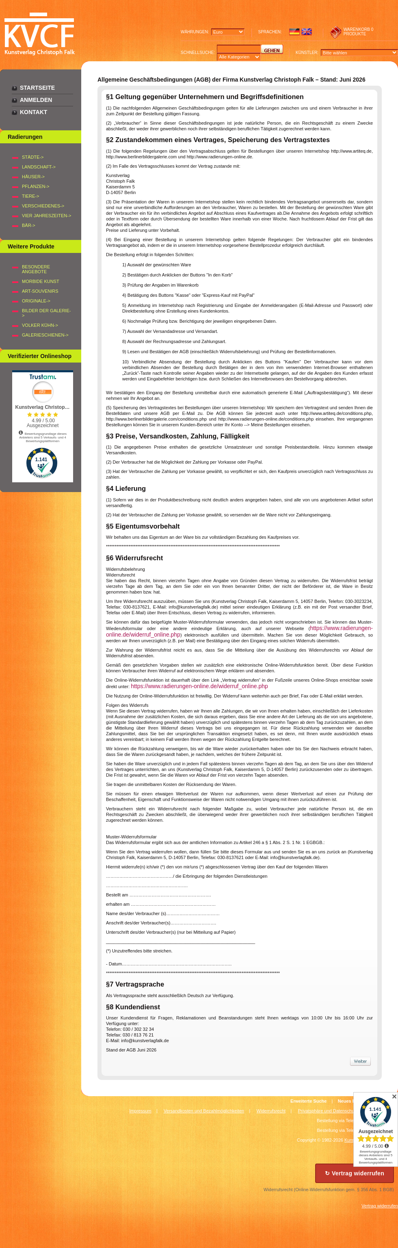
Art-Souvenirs (40, 291)
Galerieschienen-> (45, 335)
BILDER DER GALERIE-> (46, 313)
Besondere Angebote (36, 269)
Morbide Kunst (40, 281)
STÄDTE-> (32, 157)
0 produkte (359, 31)
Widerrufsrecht (271, 1110)
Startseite (37, 87)
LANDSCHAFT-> (39, 166)
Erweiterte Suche (308, 1101)
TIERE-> (30, 196)
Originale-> (36, 300)
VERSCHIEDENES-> (43, 205)
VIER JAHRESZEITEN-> (46, 215)
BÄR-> (28, 225)
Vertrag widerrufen (379, 1205)
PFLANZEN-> (36, 186)
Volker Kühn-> (40, 325)
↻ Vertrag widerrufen (354, 1173)
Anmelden (36, 100)
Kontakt (33, 112)
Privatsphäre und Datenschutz (328, 1110)
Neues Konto (352, 1101)
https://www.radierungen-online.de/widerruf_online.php (199, 686)
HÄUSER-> (33, 176)
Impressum (140, 1110)
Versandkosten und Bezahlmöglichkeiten (204, 1110)
